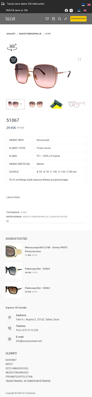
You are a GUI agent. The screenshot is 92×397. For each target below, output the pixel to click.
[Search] (59, 18)
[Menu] (65, 18)
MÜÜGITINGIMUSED (17, 372)
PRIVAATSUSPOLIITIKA (19, 376)
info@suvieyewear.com (29, 341)
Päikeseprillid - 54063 (37, 288)
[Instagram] (71, 10)
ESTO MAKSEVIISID (17, 368)
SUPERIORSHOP (78, 19)
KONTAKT (11, 359)
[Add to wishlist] (7, 221)
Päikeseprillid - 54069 (37, 268)
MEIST (9, 364)
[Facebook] (66, 10)
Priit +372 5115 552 (27, 330)
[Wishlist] (47, 18)
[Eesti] (79, 10)
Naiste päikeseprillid (36, 216)
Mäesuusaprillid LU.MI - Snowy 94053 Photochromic (46, 249)
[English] (85, 10)
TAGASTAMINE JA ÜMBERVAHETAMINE (28, 381)
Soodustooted (59, 216)
